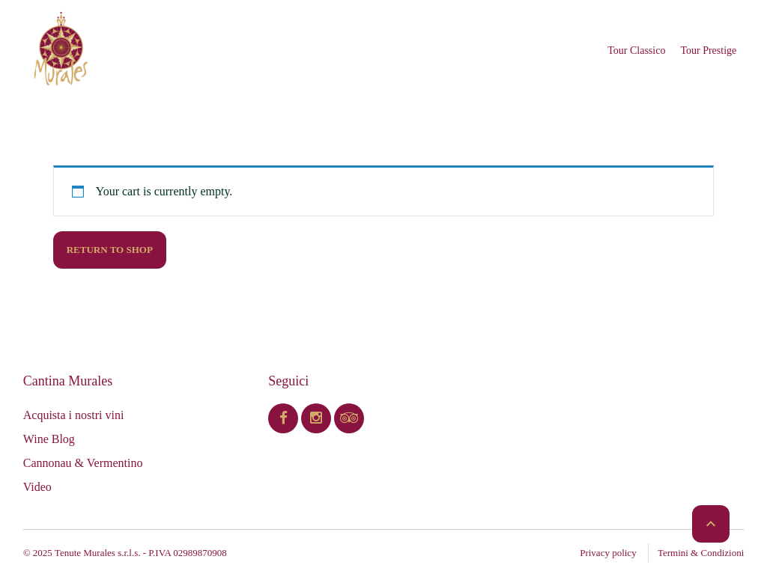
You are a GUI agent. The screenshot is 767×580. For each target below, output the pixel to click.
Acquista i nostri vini (73, 415)
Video (37, 486)
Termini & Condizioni (701, 552)
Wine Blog (49, 439)
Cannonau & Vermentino (83, 463)
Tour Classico (636, 50)
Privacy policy (608, 552)
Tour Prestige (708, 50)
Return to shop (110, 249)
